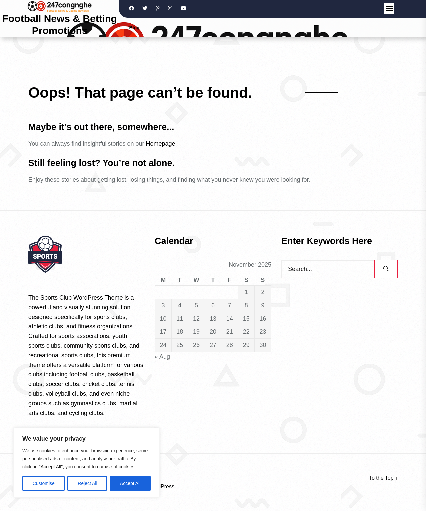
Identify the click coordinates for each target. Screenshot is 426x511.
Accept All (130, 483)
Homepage (160, 143)
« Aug (162, 356)
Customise (44, 483)
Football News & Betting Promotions (59, 24)
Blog (134, 27)
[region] (86, 463)
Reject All (87, 483)
